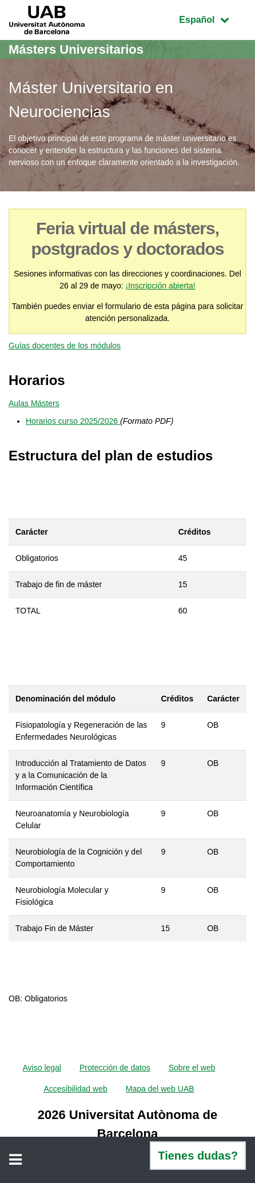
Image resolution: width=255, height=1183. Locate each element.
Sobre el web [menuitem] (192, 1067)
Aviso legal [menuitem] (42, 1067)
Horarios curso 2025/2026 (73, 421)
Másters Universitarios (76, 49)
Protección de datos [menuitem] (114, 1067)
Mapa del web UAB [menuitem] (160, 1088)
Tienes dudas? (198, 1155)
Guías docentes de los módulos (65, 345)
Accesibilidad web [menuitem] (75, 1088)
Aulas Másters (34, 403)
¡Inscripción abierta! (161, 285)
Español (212, 19)
